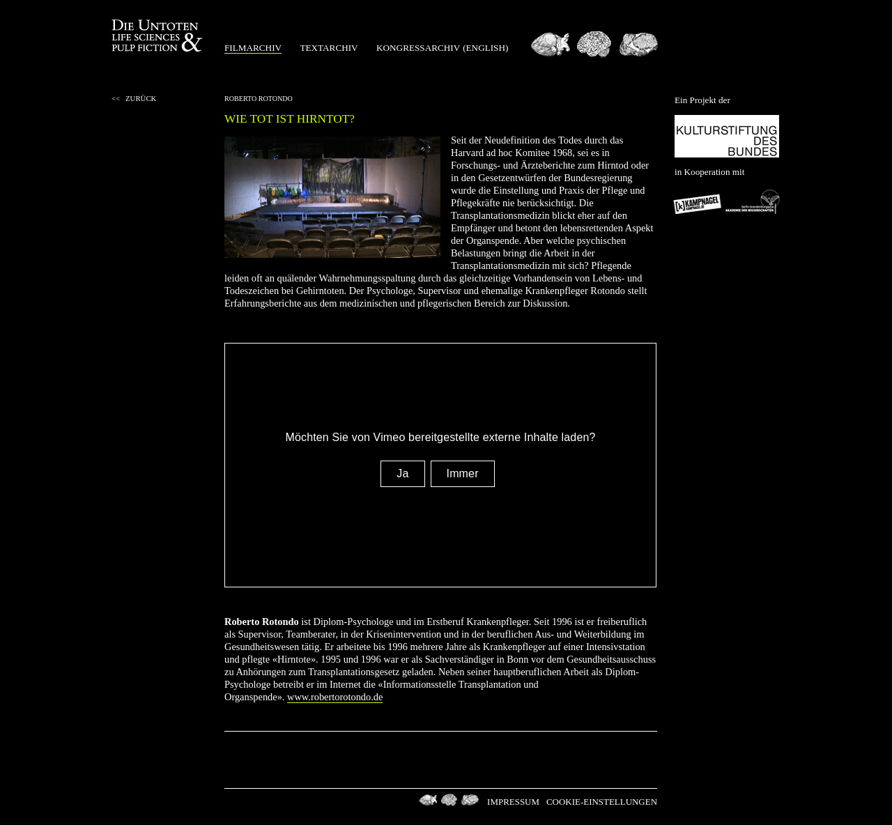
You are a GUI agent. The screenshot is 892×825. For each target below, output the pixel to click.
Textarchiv (328, 48)
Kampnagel (698, 201)
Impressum (513, 801)
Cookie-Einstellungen (601, 801)
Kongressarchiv (418, 48)
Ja (402, 473)
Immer (463, 473)
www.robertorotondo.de (335, 696)
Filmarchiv (253, 48)
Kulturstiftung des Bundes (726, 136)
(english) (485, 48)
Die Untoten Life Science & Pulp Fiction (159, 35)
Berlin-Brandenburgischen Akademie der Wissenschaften (752, 201)
